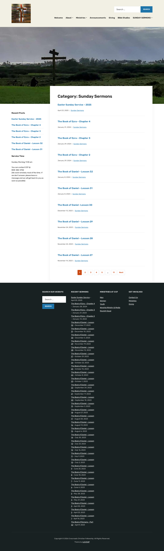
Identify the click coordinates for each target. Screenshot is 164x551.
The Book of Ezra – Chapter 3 (74, 138)
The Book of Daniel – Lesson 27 (75, 255)
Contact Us (133, 297)
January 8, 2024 (64, 177)
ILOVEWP (86, 542)
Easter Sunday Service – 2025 (74, 104)
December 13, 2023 (65, 211)
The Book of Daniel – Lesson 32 (75, 171)
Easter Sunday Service (80, 297)
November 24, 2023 (65, 227)
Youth (102, 304)
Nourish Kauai (105, 311)
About (68, 18)
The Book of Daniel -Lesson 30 (75, 205)
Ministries (80, 18)
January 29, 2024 (64, 144)
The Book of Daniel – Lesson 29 (75, 221)
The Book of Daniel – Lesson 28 (75, 238)
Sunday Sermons (77, 110)
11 (114, 272)
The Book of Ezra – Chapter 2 (74, 154)
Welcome (58, 18)
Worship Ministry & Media (110, 308)
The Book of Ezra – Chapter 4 (74, 121)
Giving (112, 18)
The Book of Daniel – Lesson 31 (75, 188)
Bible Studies (124, 18)
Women (103, 301)
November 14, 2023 (65, 261)
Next (121, 272)
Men (101, 297)
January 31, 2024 (64, 127)
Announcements (98, 18)
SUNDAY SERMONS (142, 18)
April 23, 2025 (63, 110)
